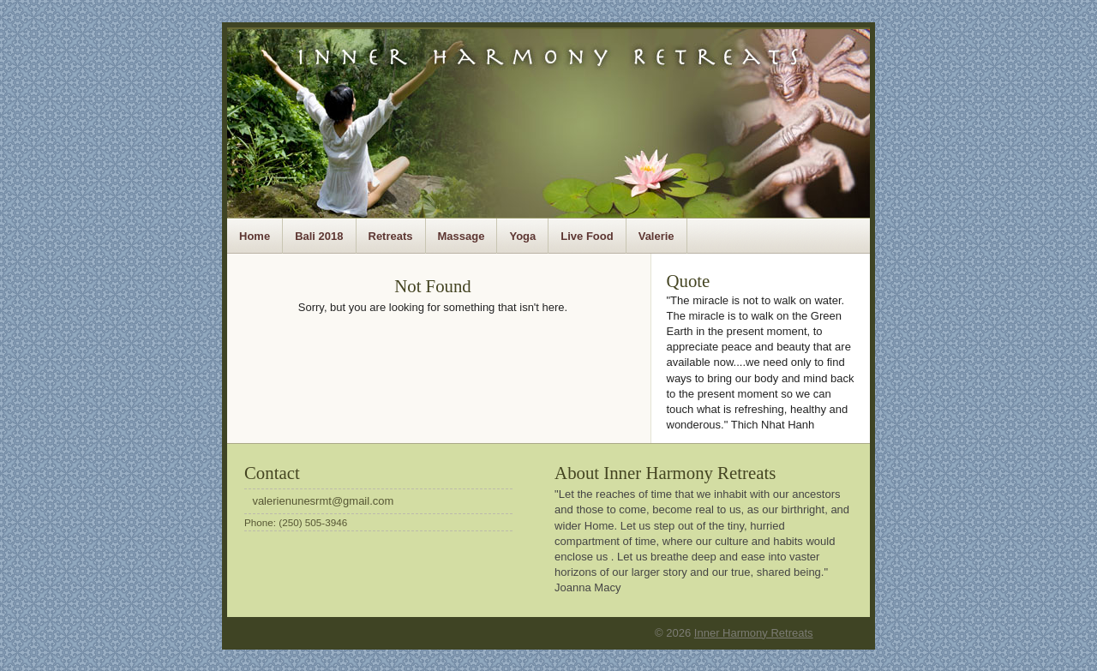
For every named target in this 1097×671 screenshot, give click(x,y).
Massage (461, 236)
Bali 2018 (319, 236)
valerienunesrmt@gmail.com (322, 500)
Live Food (586, 236)
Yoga (522, 236)
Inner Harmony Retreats (753, 632)
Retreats (391, 236)
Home (254, 236)
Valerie (656, 236)
